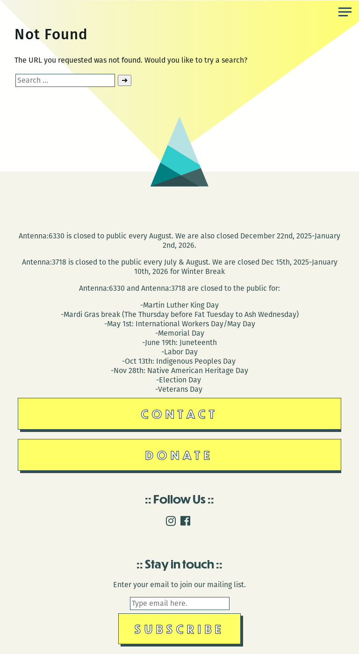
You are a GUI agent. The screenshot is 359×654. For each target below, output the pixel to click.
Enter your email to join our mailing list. (179, 584)
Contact (179, 413)
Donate (179, 454)
